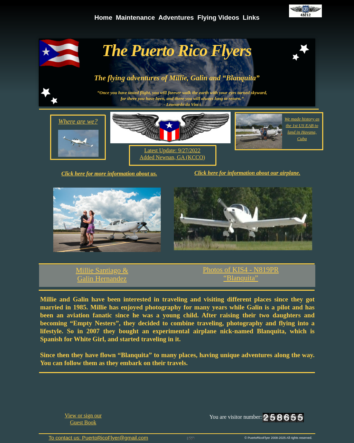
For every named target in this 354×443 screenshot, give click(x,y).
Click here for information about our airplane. (247, 173)
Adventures (176, 17)
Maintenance (135, 17)
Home (103, 17)
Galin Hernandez (102, 278)
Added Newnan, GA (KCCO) (172, 157)
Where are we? (78, 121)
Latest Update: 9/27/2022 (172, 150)
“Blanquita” (240, 278)
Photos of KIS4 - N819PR (241, 269)
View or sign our (83, 415)
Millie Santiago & (102, 270)
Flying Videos (218, 17)
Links (251, 17)
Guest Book (83, 422)
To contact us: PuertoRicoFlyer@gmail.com (98, 438)
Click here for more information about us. (109, 174)
